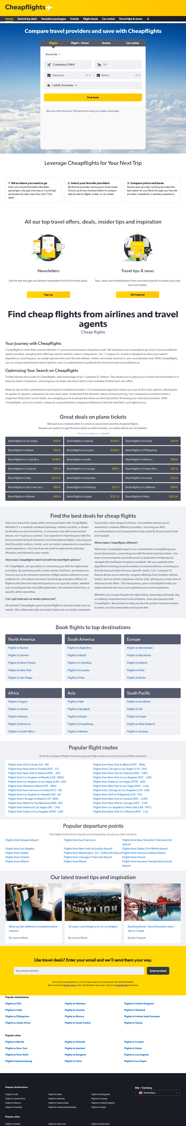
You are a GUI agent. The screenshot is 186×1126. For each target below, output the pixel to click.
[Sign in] (148, 20)
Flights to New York (16, 1048)
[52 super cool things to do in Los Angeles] (93, 902)
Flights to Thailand (134, 1010)
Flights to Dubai (133, 1048)
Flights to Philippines (17, 1016)
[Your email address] (79, 970)
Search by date (27, 19)
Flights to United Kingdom (139, 1003)
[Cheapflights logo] (25, 7)
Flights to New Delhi (16, 1054)
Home (9, 19)
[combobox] (53, 54)
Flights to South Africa (17, 1022)
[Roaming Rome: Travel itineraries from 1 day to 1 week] (152, 902)
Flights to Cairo (73, 1061)
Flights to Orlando (75, 1041)
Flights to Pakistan (75, 1003)
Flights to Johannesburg (18, 1061)
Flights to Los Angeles (136, 1054)
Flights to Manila (14, 1041)
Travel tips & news (130, 19)
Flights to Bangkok (75, 1054)
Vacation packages (53, 19)
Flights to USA (13, 1003)
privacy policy (69, 985)
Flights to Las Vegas (135, 1061)
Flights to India (13, 1010)
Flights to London (134, 1041)
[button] (53, 42)
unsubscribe (122, 985)
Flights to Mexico (74, 1016)
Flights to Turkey (133, 1022)
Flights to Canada (75, 1010)
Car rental (108, 19)
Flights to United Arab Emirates (142, 1016)
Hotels (74, 19)
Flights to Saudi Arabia (78, 1022)
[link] (48, 294)
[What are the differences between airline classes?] (33, 902)
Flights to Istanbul (75, 1048)
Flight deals (90, 19)
